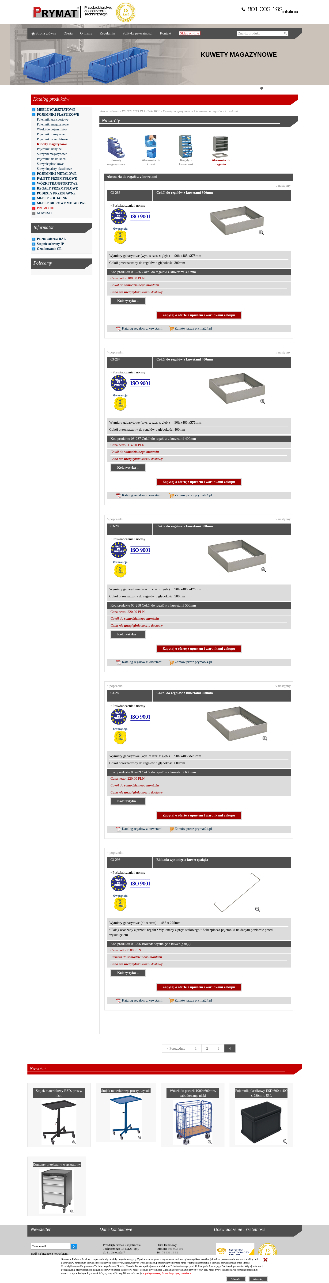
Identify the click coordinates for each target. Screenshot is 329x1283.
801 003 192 (175, 1248)
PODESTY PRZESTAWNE (56, 193)
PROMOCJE (45, 208)
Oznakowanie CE (49, 249)
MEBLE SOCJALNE (52, 198)
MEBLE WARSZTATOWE (56, 109)
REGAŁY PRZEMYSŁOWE (57, 188)
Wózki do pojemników (52, 129)
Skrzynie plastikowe (50, 164)
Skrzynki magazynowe (52, 154)
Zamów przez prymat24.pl (190, 328)
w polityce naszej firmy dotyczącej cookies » (167, 1273)
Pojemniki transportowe (52, 119)
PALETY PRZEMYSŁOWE (57, 178)
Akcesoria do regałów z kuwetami (216, 111)
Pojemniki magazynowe (53, 124)
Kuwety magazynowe (52, 144)
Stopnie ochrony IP (50, 244)
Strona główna (109, 111)
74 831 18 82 (170, 1252)
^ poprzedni (115, 352)
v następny (283, 185)
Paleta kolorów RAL (51, 239)
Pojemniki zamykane (51, 134)
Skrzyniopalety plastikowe (54, 169)
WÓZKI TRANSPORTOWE (57, 183)
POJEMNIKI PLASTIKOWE (58, 114)
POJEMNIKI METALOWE (57, 173)
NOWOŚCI (44, 213)
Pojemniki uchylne (49, 149)
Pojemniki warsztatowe (52, 139)
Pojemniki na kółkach (51, 159)
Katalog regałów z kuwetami (139, 328)
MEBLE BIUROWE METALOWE (62, 203)
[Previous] (176, 1048)
